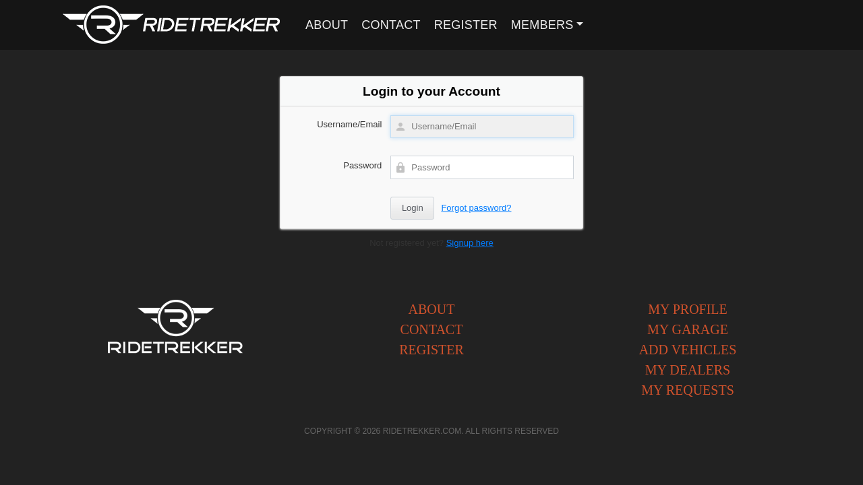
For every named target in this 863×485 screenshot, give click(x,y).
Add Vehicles (688, 349)
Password (362, 165)
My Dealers (687, 369)
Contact (390, 25)
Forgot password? (476, 208)
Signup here (470, 243)
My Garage (687, 329)
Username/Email (349, 124)
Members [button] (542, 25)
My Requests (687, 390)
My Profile (687, 309)
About (326, 25)
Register (466, 25)
